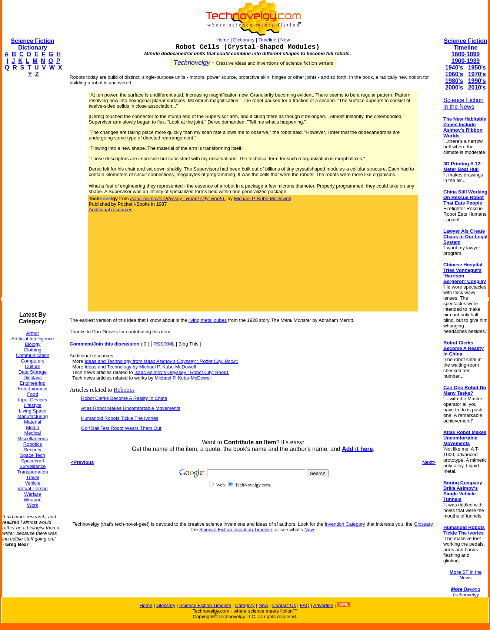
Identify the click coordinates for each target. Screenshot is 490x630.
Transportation (32, 472)
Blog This (189, 344)
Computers (32, 361)
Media (32, 427)
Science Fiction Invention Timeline (235, 529)
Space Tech (32, 455)
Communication (32, 355)
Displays (32, 377)
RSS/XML (163, 344)
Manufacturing (32, 416)
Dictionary (243, 40)
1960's (454, 74)
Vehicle (32, 483)
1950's (477, 67)
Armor (32, 333)
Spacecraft (32, 461)
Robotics (32, 444)
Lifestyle (32, 405)
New (285, 40)
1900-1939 (465, 61)
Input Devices (32, 399)
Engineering (32, 383)
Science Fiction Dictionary (32, 44)
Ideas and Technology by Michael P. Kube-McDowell (140, 367)
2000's (454, 87)
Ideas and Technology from (161, 361)
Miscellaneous (32, 438)
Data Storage (33, 372)
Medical (32, 433)
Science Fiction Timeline (465, 44)
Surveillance (33, 466)
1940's (454, 67)
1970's (477, 74)
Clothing (32, 350)
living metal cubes (208, 320)
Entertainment (33, 388)
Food (32, 394)
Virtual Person (32, 488)
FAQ (305, 605)
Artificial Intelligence (32, 338)
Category (245, 605)
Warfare (32, 494)
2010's (477, 87)
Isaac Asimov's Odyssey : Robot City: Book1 (181, 372)
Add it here (357, 449)
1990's (477, 81)
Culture (32, 366)
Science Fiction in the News (463, 103)
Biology (33, 344)
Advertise (323, 605)
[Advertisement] (31, 195)
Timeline (268, 40)
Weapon (32, 499)
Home (222, 40)
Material (32, 422)
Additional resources (111, 209)
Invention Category (345, 524)
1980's (454, 81)
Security (32, 449)
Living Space (32, 411)
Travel (32, 477)
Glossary (423, 524)
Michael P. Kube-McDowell (262, 198)
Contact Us (284, 605)
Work (32, 505)
